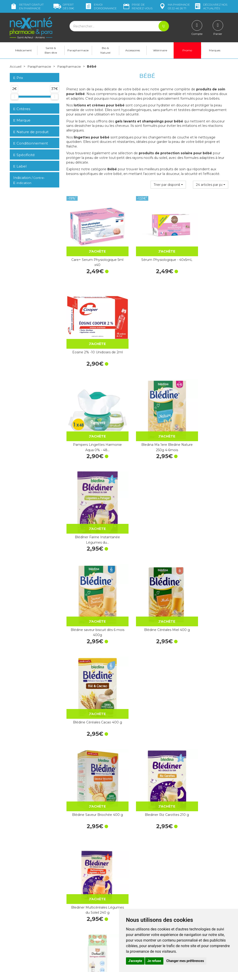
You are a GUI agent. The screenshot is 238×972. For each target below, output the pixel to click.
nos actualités (210, 6)
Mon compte (20, 938)
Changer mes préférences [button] (185, 961)
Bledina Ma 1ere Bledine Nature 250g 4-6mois (147, 328)
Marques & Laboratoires (84, 899)
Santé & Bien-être (51, 50)
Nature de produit (31, 131)
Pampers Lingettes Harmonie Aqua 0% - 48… (91, 328)
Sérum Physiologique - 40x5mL (147, 249)
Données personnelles (139, 905)
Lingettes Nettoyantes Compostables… (203, 645)
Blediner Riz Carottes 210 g (147, 484)
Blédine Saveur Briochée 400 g (91, 487)
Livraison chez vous (193, 868)
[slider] (14, 96)
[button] (168, 185)
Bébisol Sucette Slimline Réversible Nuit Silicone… (147, 725)
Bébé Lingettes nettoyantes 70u (147, 645)
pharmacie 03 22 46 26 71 (174, 6)
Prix (18, 78)
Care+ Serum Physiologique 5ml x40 (91, 249)
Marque (21, 120)
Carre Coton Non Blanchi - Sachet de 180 (91, 725)
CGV (125, 897)
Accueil (15, 66)
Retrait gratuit (27, 6)
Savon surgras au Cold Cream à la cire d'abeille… (91, 804)
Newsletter (74, 903)
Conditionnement (30, 143)
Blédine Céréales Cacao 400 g (204, 407)
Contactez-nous (134, 884)
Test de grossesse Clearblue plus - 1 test (203, 804)
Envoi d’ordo (101, 6)
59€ (63, 6)
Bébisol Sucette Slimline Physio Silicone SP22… (203, 566)
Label (19, 166)
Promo (187, 50)
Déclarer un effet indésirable (143, 892)
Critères (21, 108)
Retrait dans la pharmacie (198, 864)
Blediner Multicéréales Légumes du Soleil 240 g (203, 487)
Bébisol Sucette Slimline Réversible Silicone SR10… (147, 566)
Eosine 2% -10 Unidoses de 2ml (203, 249)
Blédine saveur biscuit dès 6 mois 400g (91, 407)
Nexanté (63, 965)
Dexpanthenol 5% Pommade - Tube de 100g (147, 804)
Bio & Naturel (105, 50)
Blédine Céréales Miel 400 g (147, 407)
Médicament (23, 50)
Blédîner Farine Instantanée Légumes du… (203, 328)
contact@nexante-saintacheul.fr (34, 927)
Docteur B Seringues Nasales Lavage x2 (91, 566)
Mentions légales (135, 901)
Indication (29, 180)
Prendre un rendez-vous (140, 888)
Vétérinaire (160, 50)
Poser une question (24, 934)
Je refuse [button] (154, 961)
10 (123, 835)
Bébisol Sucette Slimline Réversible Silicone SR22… (91, 645)
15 (132, 835)
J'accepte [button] (135, 961)
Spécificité (24, 154)
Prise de (137, 6)
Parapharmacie (78, 50)
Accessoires (132, 50)
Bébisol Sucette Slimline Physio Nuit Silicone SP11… (203, 725)
